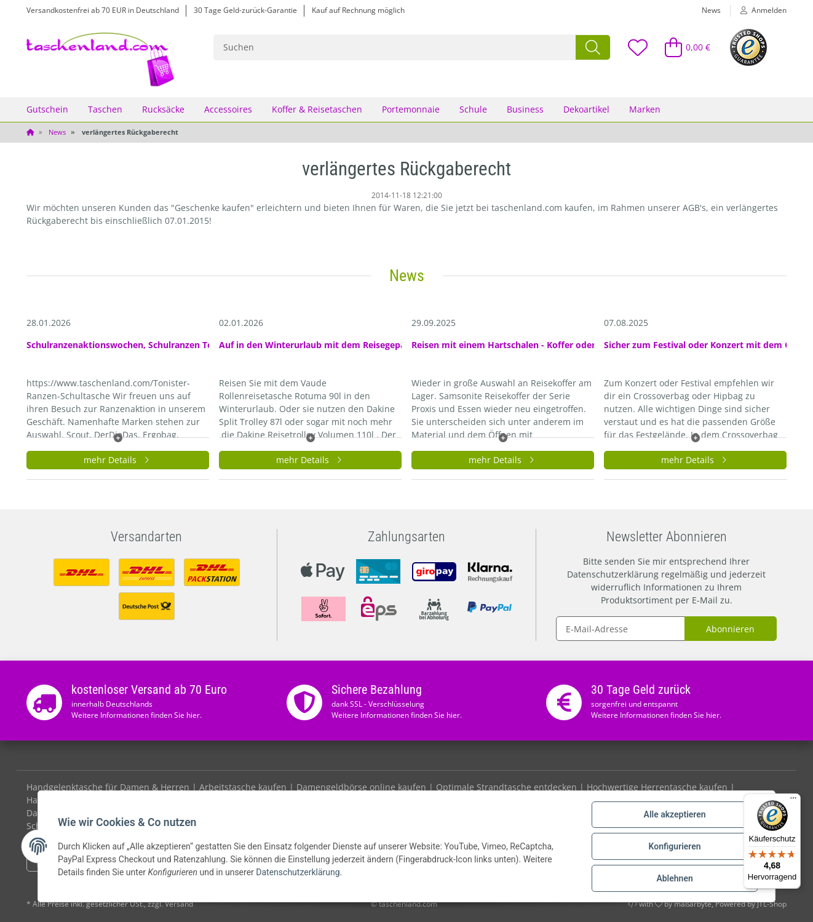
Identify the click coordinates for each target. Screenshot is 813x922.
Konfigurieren (674, 846)
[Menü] (793, 800)
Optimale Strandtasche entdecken (506, 787)
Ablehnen (674, 878)
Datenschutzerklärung (613, 574)
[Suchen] (395, 47)
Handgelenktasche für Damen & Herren (107, 787)
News (711, 10)
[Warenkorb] (682, 47)
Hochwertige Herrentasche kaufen (657, 787)
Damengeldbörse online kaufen (361, 787)
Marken (644, 109)
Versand (179, 904)
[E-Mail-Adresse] (620, 628)
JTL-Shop (772, 904)
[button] (759, 10)
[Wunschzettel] (637, 47)
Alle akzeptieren (674, 814)
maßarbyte (693, 904)
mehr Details (118, 460)
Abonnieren (730, 629)
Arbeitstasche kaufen (243, 787)
